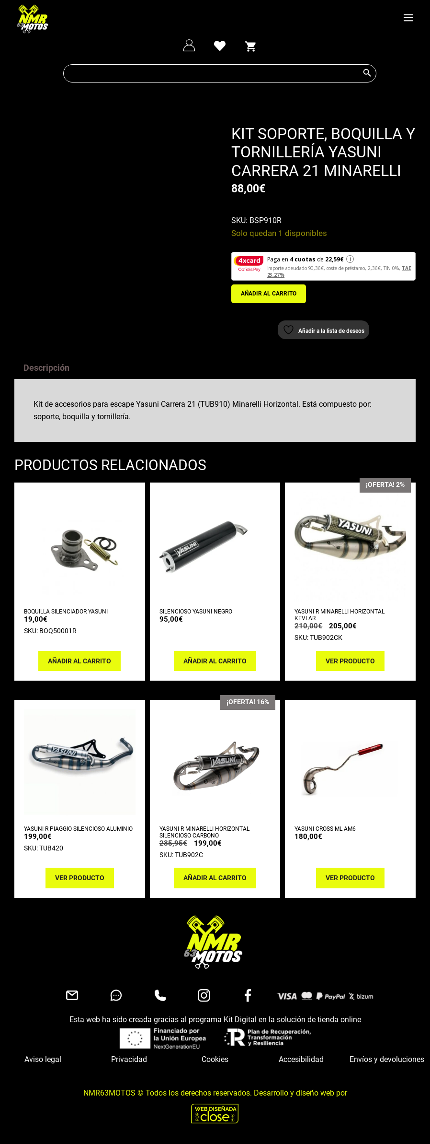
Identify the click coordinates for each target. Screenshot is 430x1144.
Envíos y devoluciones (387, 1065)
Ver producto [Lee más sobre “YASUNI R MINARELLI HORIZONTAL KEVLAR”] (350, 666)
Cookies (215, 1065)
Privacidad (129, 1065)
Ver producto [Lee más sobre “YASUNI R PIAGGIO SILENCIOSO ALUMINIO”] (79, 883)
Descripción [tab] (46, 373)
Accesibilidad (301, 1065)
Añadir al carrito (268, 293)
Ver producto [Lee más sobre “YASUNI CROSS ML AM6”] (350, 883)
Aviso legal (42, 1065)
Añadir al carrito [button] (79, 666)
